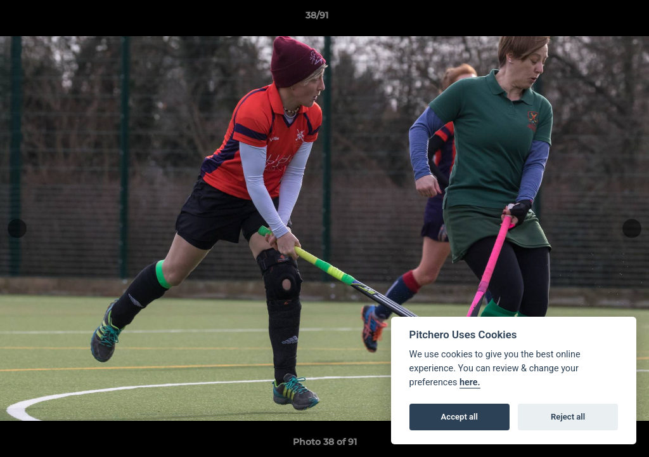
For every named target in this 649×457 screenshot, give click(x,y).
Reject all (568, 416)
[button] (595, 18)
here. (469, 382)
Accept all (459, 416)
